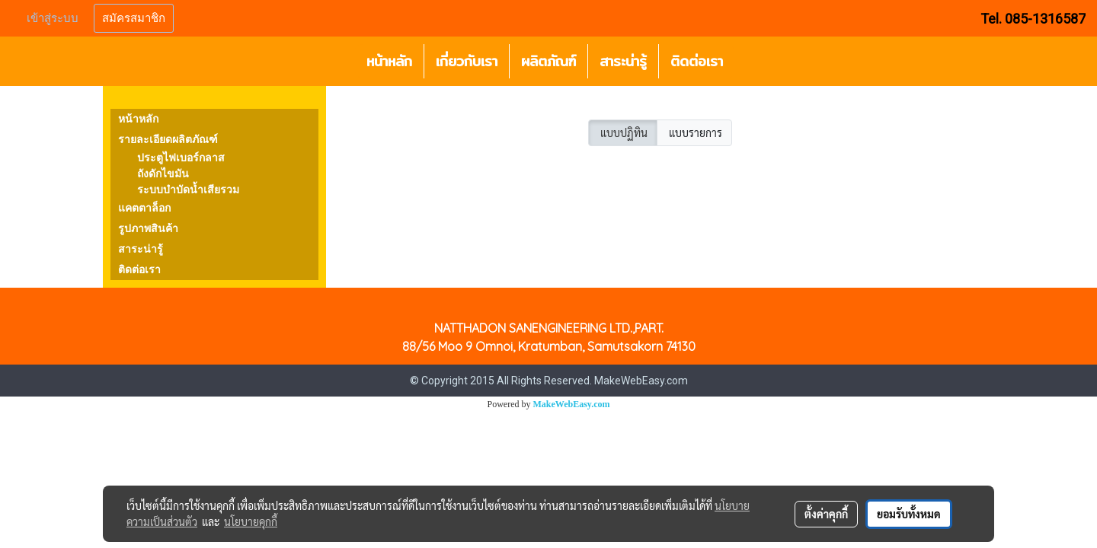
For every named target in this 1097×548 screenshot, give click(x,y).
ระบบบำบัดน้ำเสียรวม (188, 190)
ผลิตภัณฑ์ (548, 61)
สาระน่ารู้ (623, 61)
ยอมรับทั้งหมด (909, 514)
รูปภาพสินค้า (148, 228)
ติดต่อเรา (696, 61)
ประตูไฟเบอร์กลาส (181, 158)
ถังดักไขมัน (163, 174)
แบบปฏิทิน (623, 132)
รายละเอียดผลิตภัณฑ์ (168, 139)
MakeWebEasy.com (571, 404)
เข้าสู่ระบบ (52, 18)
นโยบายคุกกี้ (250, 521)
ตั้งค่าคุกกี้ (826, 514)
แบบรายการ (694, 132)
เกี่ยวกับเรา (466, 61)
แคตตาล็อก (144, 208)
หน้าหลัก (389, 61)
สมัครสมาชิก (133, 18)
